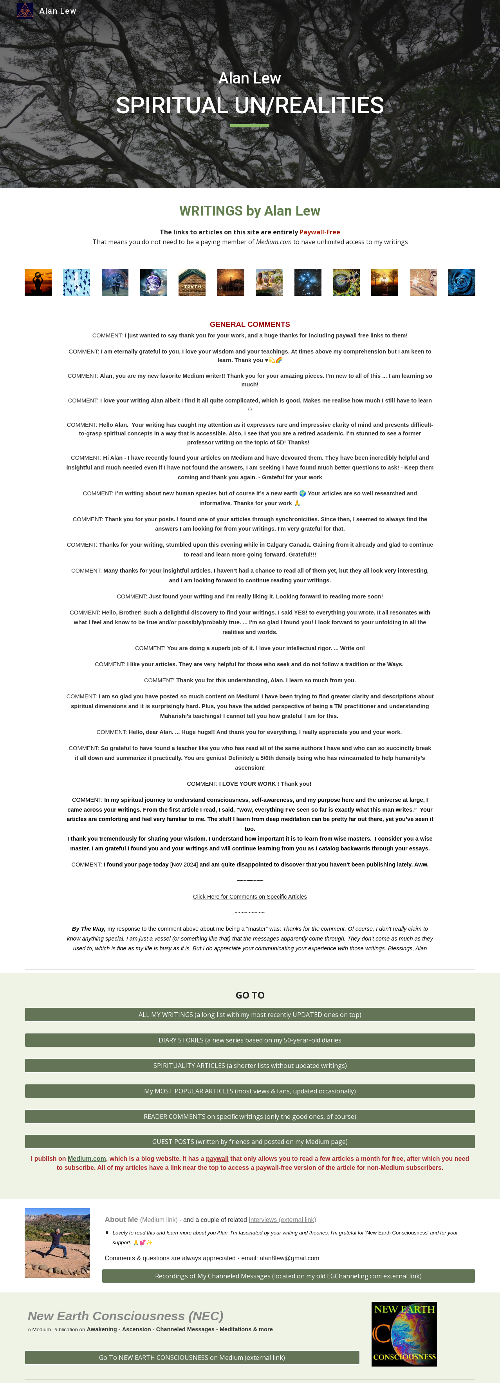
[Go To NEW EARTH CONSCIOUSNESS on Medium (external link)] (192, 1357)
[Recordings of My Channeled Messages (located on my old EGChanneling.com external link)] (288, 1276)
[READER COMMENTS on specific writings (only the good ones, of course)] (250, 1116)
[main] (250, 94)
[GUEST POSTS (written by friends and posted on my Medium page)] (250, 1141)
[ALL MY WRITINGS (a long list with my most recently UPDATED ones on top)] (250, 1014)
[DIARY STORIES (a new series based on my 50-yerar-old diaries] (250, 1040)
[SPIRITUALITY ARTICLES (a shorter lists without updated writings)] (250, 1065)
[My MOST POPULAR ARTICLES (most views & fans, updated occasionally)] (250, 1091)
